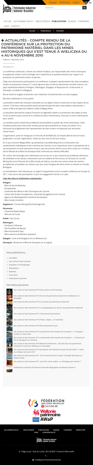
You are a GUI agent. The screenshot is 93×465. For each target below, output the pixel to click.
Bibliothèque (43, 21)
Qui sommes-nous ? (24, 21)
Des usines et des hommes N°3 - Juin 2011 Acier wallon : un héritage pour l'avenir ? (47, 361)
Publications (59, 21)
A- (85, 3)
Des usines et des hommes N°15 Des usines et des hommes (38, 290)
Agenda (72, 21)
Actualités (13, 258)
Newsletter (80, 430)
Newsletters (14, 268)
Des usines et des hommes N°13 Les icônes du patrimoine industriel (41, 302)
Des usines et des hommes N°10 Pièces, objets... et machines (38, 319)
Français (53, 2)
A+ (90, 2)
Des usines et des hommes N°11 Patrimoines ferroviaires (37, 314)
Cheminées (83, 21)
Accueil (8, 21)
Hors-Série (13, 275)
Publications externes (18, 278)
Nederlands (64, 2)
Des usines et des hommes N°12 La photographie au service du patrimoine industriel (48, 308)
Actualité (60, 31)
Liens (6, 26)
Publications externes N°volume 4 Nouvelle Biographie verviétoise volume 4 (45, 367)
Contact (15, 26)
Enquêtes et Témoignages (20, 265)
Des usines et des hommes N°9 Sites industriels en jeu (36, 325)
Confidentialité (48, 432)
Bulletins (13, 271)
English (76, 2)
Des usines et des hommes (20, 261)
